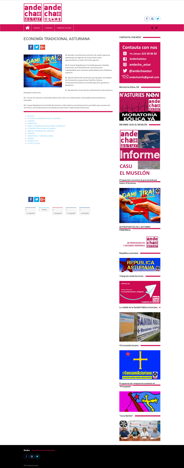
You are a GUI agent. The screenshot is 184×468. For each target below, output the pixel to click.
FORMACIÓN (32, 123)
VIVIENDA (31, 121)
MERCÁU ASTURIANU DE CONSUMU (40, 131)
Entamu (37, 28)
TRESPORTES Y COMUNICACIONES (40, 136)
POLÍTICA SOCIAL (33, 143)
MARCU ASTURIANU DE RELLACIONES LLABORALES (46, 126)
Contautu (48, 28)
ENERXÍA (30, 138)
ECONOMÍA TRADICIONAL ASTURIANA (41, 128)
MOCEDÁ (31, 116)
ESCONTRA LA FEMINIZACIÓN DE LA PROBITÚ (44, 118)
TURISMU (31, 133)
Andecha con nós (64, 28)
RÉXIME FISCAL (33, 141)
